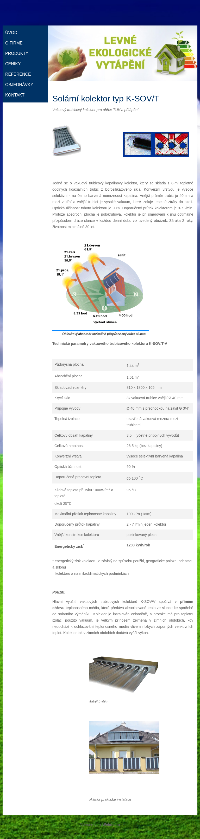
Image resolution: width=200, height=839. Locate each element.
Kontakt (14, 95)
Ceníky (13, 64)
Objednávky (19, 84)
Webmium (111, 824)
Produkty (16, 53)
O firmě (14, 43)
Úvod (11, 32)
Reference (18, 74)
